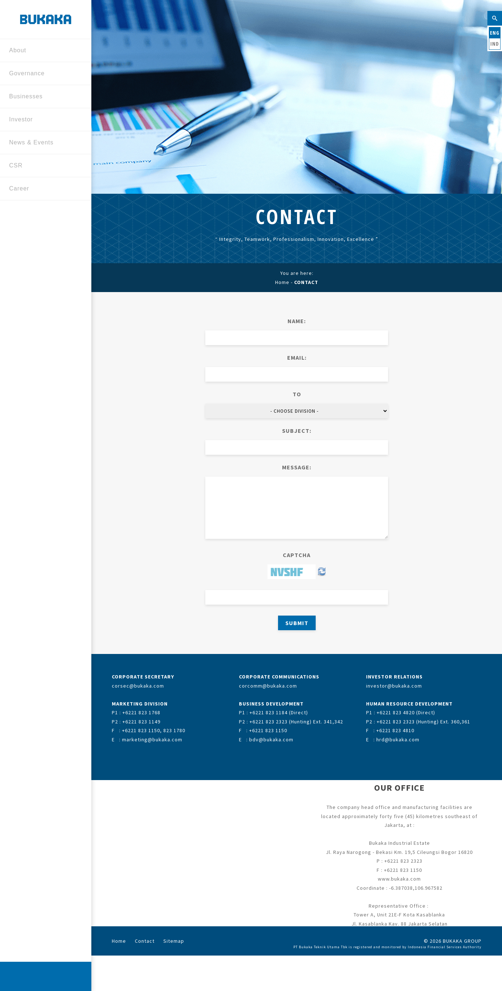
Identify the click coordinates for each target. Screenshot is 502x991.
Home (282, 282)
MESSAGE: (296, 467)
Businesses (43, 97)
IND (494, 43)
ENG (494, 32)
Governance (43, 74)
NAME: (297, 321)
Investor (43, 120)
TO (297, 394)
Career (43, 189)
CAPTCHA (297, 555)
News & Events (43, 143)
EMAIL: (297, 357)
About (43, 51)
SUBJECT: (296, 430)
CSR (43, 166)
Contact (145, 941)
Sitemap (173, 941)
